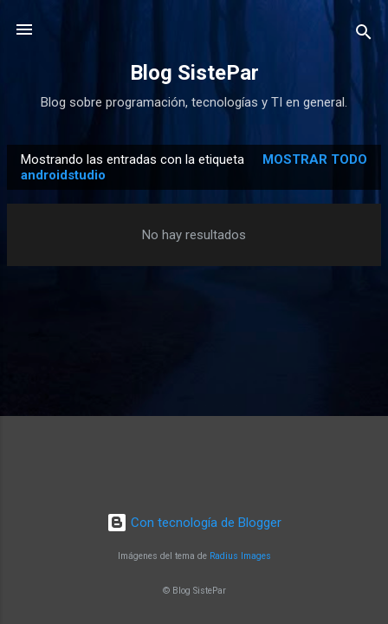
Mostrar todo (314, 159)
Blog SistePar (194, 73)
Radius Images (240, 556)
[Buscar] (363, 35)
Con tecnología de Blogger (194, 522)
